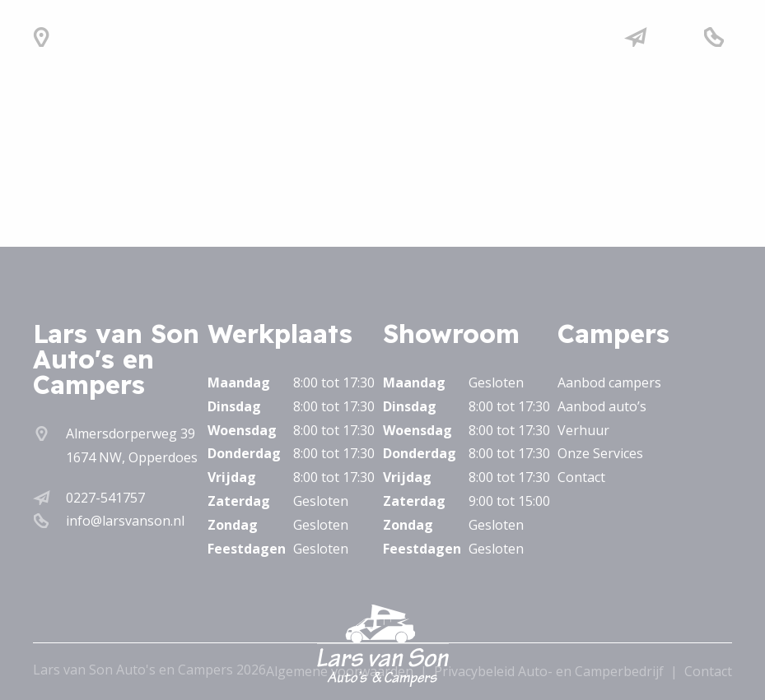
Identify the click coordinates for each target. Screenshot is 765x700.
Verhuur (583, 430)
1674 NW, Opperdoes (132, 457)
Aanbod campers (609, 382)
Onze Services (600, 453)
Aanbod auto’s (601, 406)
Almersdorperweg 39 (130, 433)
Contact (581, 477)
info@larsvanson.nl (125, 521)
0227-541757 (105, 498)
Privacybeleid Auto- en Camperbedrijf (549, 671)
